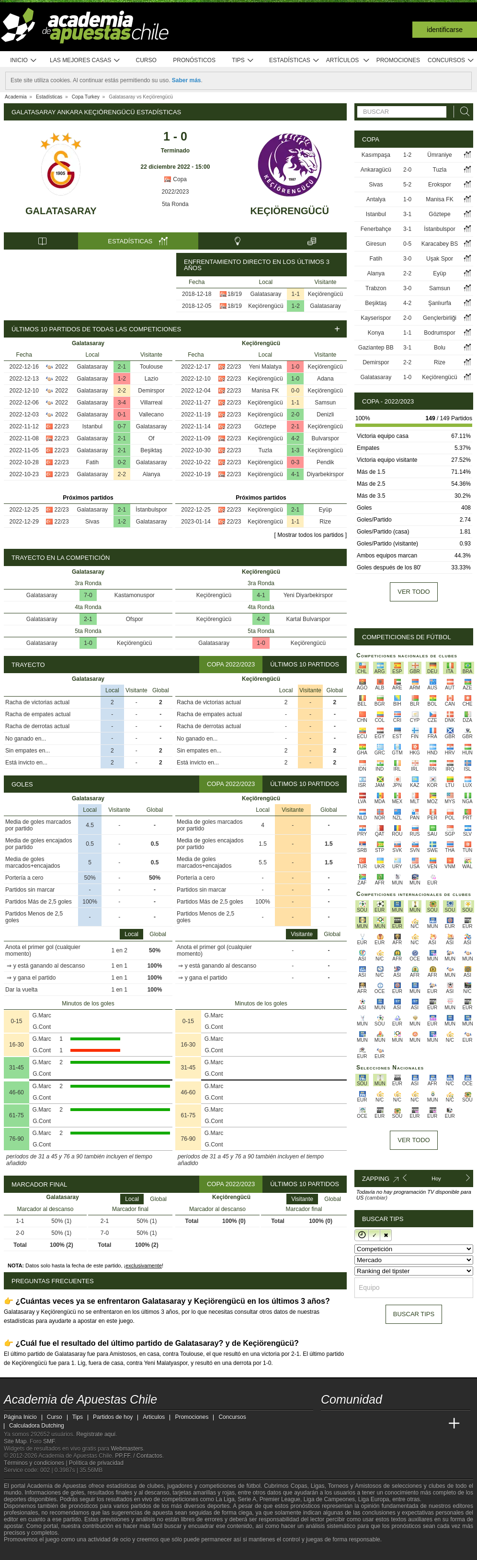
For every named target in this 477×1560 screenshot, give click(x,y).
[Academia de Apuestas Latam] (418, 1424)
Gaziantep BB (376, 347)
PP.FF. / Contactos (138, 1455)
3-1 (407, 214)
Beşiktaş (151, 450)
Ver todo (414, 591)
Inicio (23, 60)
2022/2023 (175, 191)
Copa (175, 179)
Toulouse (151, 366)
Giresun (376, 243)
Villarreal (151, 402)
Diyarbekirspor (325, 474)
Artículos (348, 60)
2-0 (295, 414)
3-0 (407, 258)
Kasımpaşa (376, 155)
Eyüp (325, 509)
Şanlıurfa (439, 303)
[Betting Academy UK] (436, 1424)
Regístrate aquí (95, 1434)
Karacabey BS (439, 243)
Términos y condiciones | (36, 1463)
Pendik (325, 462)
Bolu (439, 347)
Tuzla (265, 450)
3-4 (122, 402)
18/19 (234, 294)
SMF (49, 1441)
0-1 (122, 414)
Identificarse (445, 29)
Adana (325, 378)
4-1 (295, 474)
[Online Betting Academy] (383, 1424)
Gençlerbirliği (439, 318)
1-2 (296, 306)
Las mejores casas (85, 60)
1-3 (295, 450)
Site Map (15, 1441)
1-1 (296, 294)
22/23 (62, 426)
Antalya (376, 199)
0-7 (122, 426)
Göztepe (265, 426)
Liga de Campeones (329, 1499)
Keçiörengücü (289, 211)
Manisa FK (265, 390)
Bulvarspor (325, 438)
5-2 (407, 184)
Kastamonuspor (134, 595)
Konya (376, 332)
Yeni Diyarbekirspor (308, 595)
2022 (61, 366)
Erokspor (439, 184)
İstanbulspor (151, 509)
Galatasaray (61, 211)
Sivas (92, 521)
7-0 (88, 595)
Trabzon (375, 288)
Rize (325, 521)
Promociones (398, 60)
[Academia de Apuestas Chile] (329, 1424)
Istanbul (92, 426)
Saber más (186, 80)
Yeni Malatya (265, 366)
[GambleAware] (28, 1552)
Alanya (151, 474)
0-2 (122, 462)
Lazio (152, 378)
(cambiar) (376, 1197)
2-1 (122, 366)
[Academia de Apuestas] (400, 1424)
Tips (243, 60)
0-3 (295, 462)
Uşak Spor (439, 258)
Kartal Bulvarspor (308, 619)
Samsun (325, 402)
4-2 (295, 438)
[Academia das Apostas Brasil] (365, 1424)
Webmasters (127, 1448)
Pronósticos (194, 60)
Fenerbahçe (376, 229)
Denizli (325, 414)
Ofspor (134, 619)
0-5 (407, 243)
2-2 (122, 390)
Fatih (92, 462)
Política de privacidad (96, 1463)
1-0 (295, 366)
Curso (146, 60)
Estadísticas (294, 60)
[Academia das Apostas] (347, 1424)
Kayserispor (376, 318)
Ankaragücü (376, 169)
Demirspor (151, 390)
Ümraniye (439, 155)
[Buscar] (462, 112)
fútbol (253, 1486)
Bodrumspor (439, 332)
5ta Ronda (175, 204)
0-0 (295, 390)
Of (151, 438)
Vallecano (151, 414)
